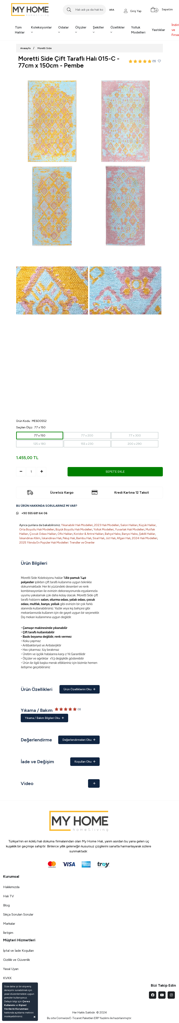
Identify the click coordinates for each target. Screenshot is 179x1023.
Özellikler (117, 29)
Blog (6, 905)
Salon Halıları (129, 525)
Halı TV (8, 896)
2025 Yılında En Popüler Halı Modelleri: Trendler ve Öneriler (57, 542)
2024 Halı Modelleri (144, 538)
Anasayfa (25, 48)
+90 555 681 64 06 (34, 513)
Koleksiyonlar (41, 29)
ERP (96, 1018)
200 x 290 (135, 444)
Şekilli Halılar (147, 534)
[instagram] (171, 995)
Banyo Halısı (130, 534)
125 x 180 (39, 444)
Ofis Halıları (65, 534)
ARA (111, 9)
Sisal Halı (98, 538)
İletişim (8, 933)
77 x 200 (87, 435)
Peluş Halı (69, 538)
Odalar (63, 29)
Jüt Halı (111, 538)
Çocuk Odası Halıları (42, 534)
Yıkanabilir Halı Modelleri (77, 525)
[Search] (84, 10)
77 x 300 (135, 435)
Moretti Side (44, 48)
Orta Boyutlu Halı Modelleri (36, 529)
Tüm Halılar (20, 29)
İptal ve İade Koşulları (18, 951)
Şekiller (98, 29)
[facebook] (152, 995)
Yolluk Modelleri (138, 29)
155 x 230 (87, 444)
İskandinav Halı (52, 538)
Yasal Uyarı (10, 969)
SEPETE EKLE (115, 471)
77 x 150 (39, 435)
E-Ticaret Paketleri (81, 1018)
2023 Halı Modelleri (106, 525)
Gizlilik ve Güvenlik (16, 960)
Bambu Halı (83, 538)
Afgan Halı (124, 538)
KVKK (7, 978)
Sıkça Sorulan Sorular (18, 914)
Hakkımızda (11, 887)
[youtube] (162, 995)
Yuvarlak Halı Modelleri (129, 529)
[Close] (34, 1016)
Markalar (9, 924)
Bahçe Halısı (113, 534)
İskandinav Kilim (29, 538)
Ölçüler (80, 29)
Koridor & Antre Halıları (89, 534)
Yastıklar (158, 30)
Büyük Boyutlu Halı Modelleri (74, 529)
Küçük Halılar (147, 525)
